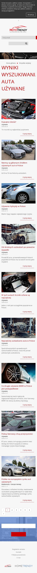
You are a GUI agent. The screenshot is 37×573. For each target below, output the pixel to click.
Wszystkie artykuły (25, 63)
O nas (19, 558)
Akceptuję (31, 15)
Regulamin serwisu (18, 549)
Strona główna (11, 63)
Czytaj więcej (27, 134)
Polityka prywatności (18, 555)
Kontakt (18, 552)
